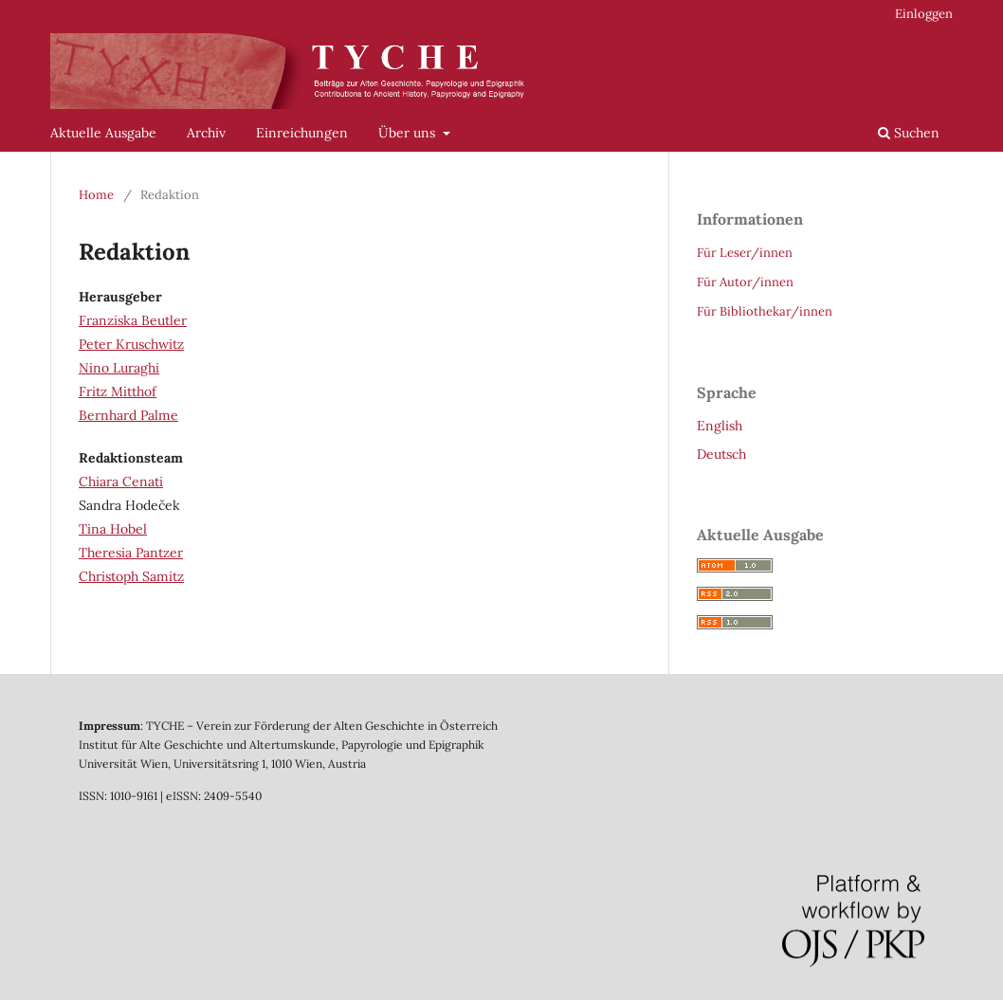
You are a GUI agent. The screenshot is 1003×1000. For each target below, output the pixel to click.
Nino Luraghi (119, 367)
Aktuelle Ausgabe (103, 132)
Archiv (206, 132)
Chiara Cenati (121, 481)
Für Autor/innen (745, 282)
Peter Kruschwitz (131, 344)
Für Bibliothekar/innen (764, 311)
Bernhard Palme (128, 415)
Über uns (408, 132)
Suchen (908, 132)
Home (96, 195)
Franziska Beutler (133, 320)
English (719, 425)
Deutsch (721, 454)
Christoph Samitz (131, 576)
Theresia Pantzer (131, 552)
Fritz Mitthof (117, 391)
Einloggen (924, 14)
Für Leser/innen (745, 253)
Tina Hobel (113, 528)
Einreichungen (302, 132)
